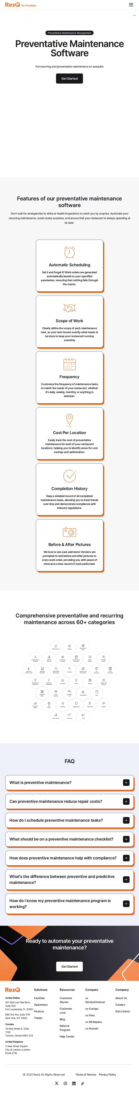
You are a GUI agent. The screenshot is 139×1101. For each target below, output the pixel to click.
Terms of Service (86, 1074)
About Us (121, 998)
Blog (62, 1019)
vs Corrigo (91, 1008)
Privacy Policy (107, 1074)
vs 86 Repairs (93, 1022)
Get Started (69, 966)
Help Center (67, 1036)
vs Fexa (90, 1015)
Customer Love (66, 1010)
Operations (41, 1004)
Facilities (39, 998)
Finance (39, 1011)
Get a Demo (122, 1011)
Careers (120, 1004)
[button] (131, 4)
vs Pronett (91, 1028)
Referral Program (65, 1027)
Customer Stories (66, 1000)
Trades (38, 1018)
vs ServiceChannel (95, 1000)
